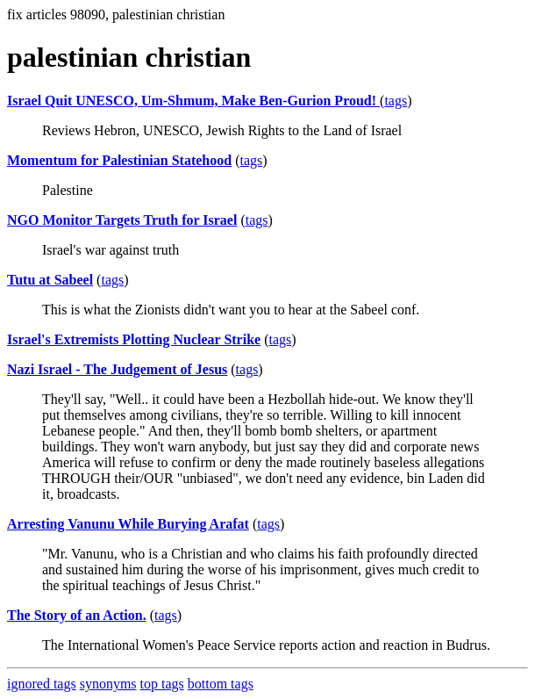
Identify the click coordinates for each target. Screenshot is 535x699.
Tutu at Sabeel (50, 279)
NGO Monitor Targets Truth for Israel (122, 220)
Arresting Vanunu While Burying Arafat (128, 523)
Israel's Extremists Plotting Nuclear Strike (133, 339)
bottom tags (220, 683)
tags (395, 100)
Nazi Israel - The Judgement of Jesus (117, 369)
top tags (162, 683)
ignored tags (41, 683)
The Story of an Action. (76, 615)
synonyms (108, 683)
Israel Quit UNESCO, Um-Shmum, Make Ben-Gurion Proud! (193, 100)
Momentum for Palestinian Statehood (119, 160)
